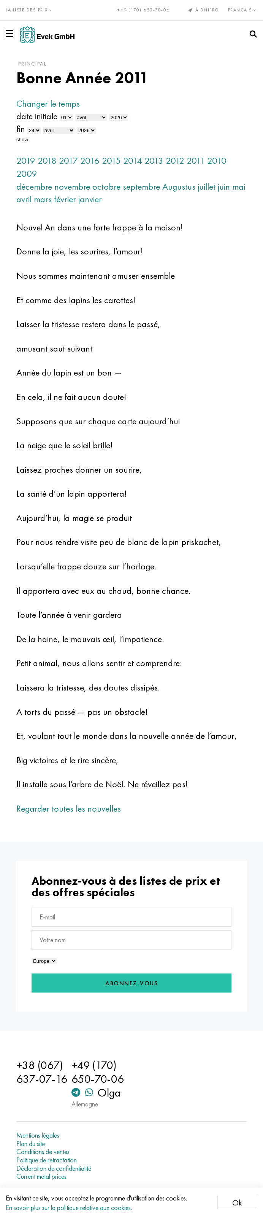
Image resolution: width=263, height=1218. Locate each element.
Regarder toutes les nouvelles (68, 808)
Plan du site (30, 1144)
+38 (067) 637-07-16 (41, 1072)
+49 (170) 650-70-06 (143, 10)
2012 (175, 160)
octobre (106, 186)
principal (32, 63)
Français (243, 10)
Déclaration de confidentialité (53, 1168)
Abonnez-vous (131, 983)
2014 (132, 160)
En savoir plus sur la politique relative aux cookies (68, 1207)
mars (43, 199)
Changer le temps (48, 103)
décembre (34, 186)
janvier (90, 199)
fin (20, 129)
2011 (196, 160)
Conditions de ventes (43, 1152)
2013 (153, 160)
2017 (68, 160)
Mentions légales (37, 1135)
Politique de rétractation (46, 1160)
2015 (111, 160)
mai (238, 186)
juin (224, 186)
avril (24, 199)
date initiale (36, 116)
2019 (25, 160)
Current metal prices (41, 1176)
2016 (90, 160)
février (65, 199)
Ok (237, 1202)
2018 (47, 160)
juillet (206, 186)
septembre (141, 186)
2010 (217, 160)
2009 (26, 173)
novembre (72, 186)
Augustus (178, 186)
